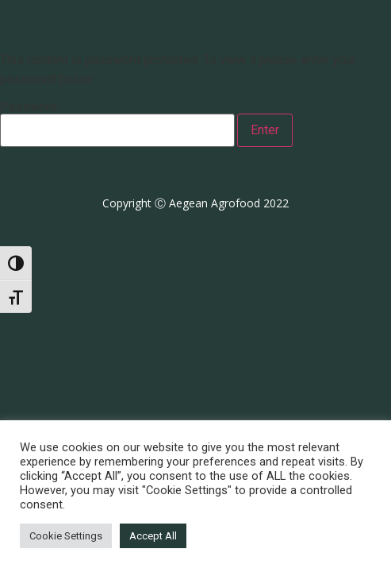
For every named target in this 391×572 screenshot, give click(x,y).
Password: (117, 124)
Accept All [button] (153, 536)
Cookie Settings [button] (65, 536)
